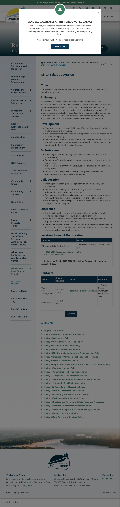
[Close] (98, 13)
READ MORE (60, 46)
